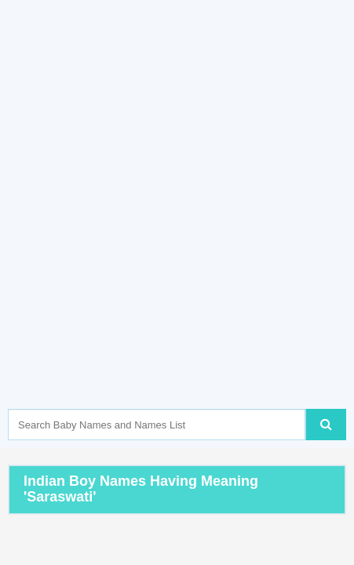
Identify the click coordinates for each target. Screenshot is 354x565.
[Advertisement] (177, 228)
